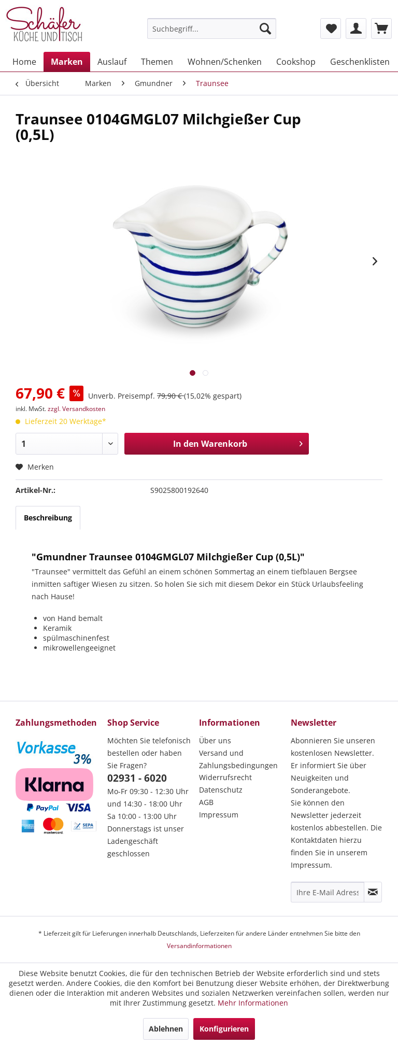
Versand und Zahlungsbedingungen (238, 759)
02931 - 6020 (137, 778)
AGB (206, 802)
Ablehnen (166, 1029)
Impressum (218, 815)
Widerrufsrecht (225, 777)
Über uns (215, 740)
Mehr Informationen (253, 1003)
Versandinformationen (199, 945)
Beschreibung (48, 517)
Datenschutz (221, 790)
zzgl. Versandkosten (76, 408)
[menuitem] (212, 28)
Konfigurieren (224, 1029)
